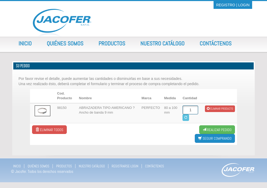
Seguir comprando (215, 138)
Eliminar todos (49, 129)
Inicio (25, 43)
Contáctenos (216, 43)
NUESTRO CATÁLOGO (92, 166)
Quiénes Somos (65, 43)
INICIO (17, 166)
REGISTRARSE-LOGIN (125, 166)
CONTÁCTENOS (154, 166)
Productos (112, 43)
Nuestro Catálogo (162, 43)
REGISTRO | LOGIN (233, 5)
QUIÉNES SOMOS (38, 166)
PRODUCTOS (64, 166)
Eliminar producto (220, 108)
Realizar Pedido (217, 129)
